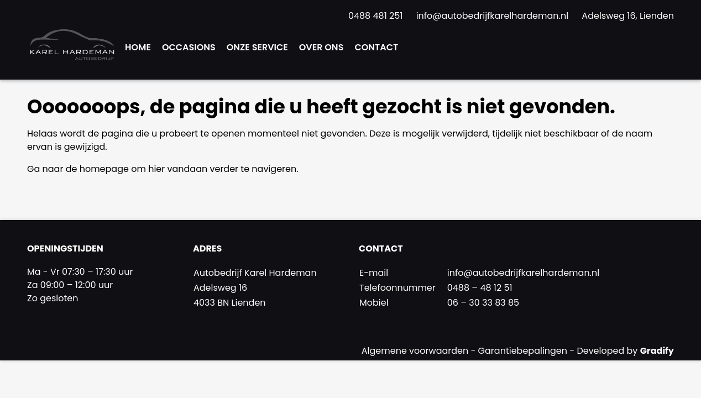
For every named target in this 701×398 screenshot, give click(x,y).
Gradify (657, 350)
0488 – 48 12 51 (479, 287)
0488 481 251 (376, 15)
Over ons (321, 47)
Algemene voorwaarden (416, 350)
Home (138, 47)
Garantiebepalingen (524, 350)
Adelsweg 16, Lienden (628, 15)
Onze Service (257, 47)
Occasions (189, 47)
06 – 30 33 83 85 (483, 302)
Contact (376, 47)
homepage (104, 169)
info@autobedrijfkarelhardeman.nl (493, 15)
